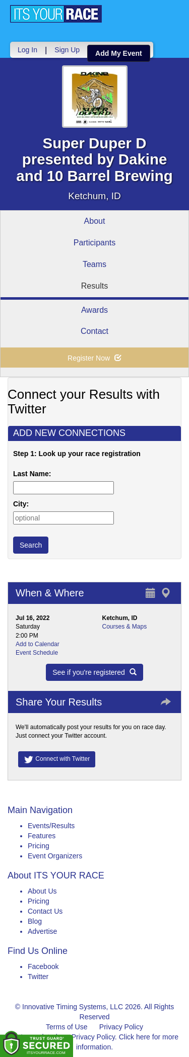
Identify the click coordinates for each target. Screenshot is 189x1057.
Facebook (43, 966)
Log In (27, 50)
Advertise (42, 931)
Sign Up (67, 50)
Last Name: (34, 474)
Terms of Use (66, 1027)
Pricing (38, 846)
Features (41, 836)
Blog (35, 921)
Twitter (38, 977)
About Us (42, 891)
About (94, 221)
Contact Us (45, 911)
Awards (94, 310)
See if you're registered (94, 672)
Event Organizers (55, 856)
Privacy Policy (121, 1027)
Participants (95, 242)
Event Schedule (37, 652)
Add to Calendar (37, 644)
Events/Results (51, 826)
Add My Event (118, 53)
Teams (94, 264)
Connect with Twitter (57, 759)
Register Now (94, 358)
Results (94, 286)
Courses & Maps (124, 626)
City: (21, 504)
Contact (94, 331)
